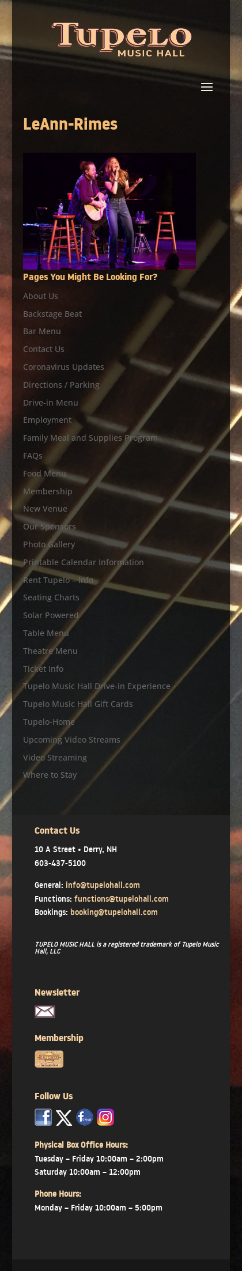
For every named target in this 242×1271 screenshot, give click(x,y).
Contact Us (44, 348)
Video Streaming (55, 757)
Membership (48, 491)
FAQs (33, 455)
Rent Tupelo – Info (58, 579)
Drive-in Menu (50, 402)
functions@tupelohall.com (121, 899)
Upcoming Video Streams (71, 739)
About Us (40, 295)
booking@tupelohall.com (114, 912)
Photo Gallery (49, 544)
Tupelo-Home (49, 721)
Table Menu (46, 632)
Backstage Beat (52, 313)
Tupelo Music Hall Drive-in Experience (97, 685)
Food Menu (44, 473)
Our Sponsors (49, 526)
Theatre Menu (50, 650)
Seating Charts (51, 597)
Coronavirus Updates (63, 366)
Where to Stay (50, 774)
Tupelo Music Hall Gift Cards (78, 703)
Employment (47, 419)
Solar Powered (51, 615)
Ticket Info (43, 668)
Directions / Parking (61, 384)
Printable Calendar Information (83, 562)
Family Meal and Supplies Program (90, 437)
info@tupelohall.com (103, 885)
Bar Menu (42, 331)
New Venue (45, 508)
